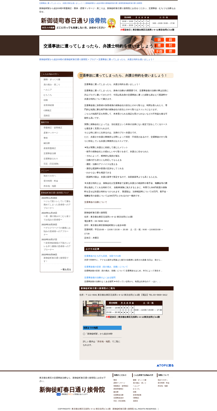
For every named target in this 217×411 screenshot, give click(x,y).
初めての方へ (50, 176)
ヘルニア (48, 89)
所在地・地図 (50, 186)
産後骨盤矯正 (50, 148)
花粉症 (47, 115)
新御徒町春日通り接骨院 (72, 389)
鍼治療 (47, 143)
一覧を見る (66, 269)
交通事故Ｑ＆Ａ (51, 158)
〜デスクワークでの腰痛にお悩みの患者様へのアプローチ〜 (57, 231)
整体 (46, 138)
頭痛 (46, 100)
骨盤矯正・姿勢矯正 (53, 127)
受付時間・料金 (51, 181)
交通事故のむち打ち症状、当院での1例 (102, 256)
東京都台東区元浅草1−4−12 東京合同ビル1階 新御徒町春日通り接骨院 (103, 409)
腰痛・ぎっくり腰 (52, 79)
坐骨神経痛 (49, 105)
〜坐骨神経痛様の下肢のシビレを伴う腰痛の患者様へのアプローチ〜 (57, 246)
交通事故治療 (50, 153)
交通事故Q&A (118, 398)
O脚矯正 (47, 110)
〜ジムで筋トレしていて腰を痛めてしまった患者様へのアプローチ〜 (57, 204)
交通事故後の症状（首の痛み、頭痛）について (106, 267)
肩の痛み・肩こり (52, 84)
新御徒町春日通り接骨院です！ (56, 259)
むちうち (48, 95)
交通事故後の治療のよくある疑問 (99, 277)
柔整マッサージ (51, 133)
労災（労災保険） (52, 164)
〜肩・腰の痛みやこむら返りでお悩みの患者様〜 (57, 218)
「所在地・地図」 (103, 341)
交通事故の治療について (95, 202)
